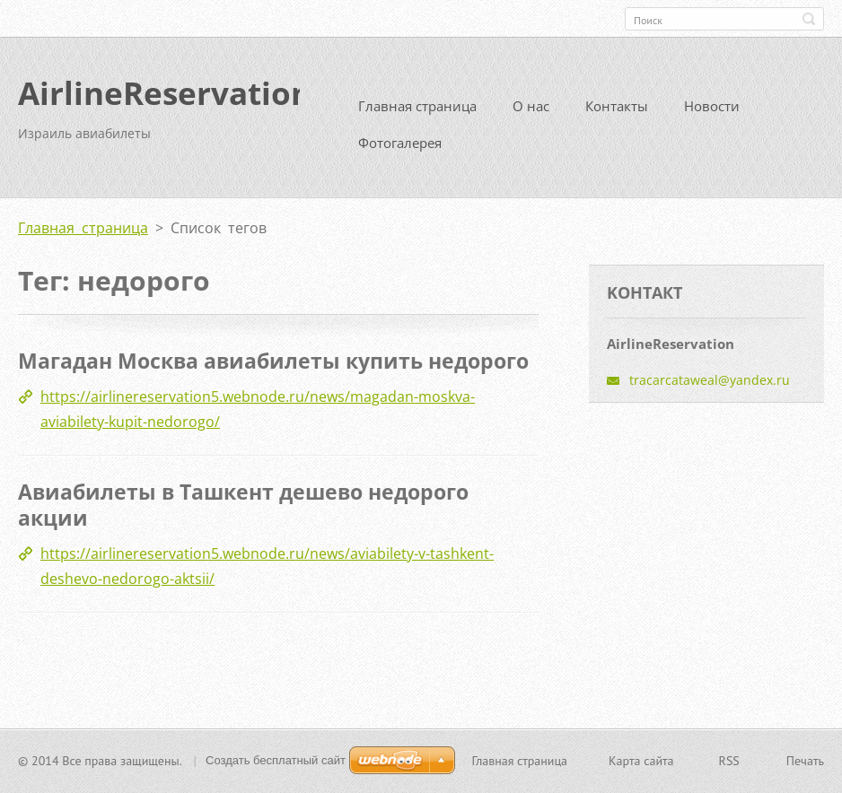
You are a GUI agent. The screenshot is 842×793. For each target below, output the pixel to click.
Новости (712, 113)
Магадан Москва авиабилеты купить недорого (273, 367)
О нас (531, 113)
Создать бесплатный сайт (276, 762)
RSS (729, 762)
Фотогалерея (400, 150)
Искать (809, 19)
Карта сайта (641, 762)
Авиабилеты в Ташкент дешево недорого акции (243, 511)
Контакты (616, 113)
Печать (805, 762)
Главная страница (417, 113)
